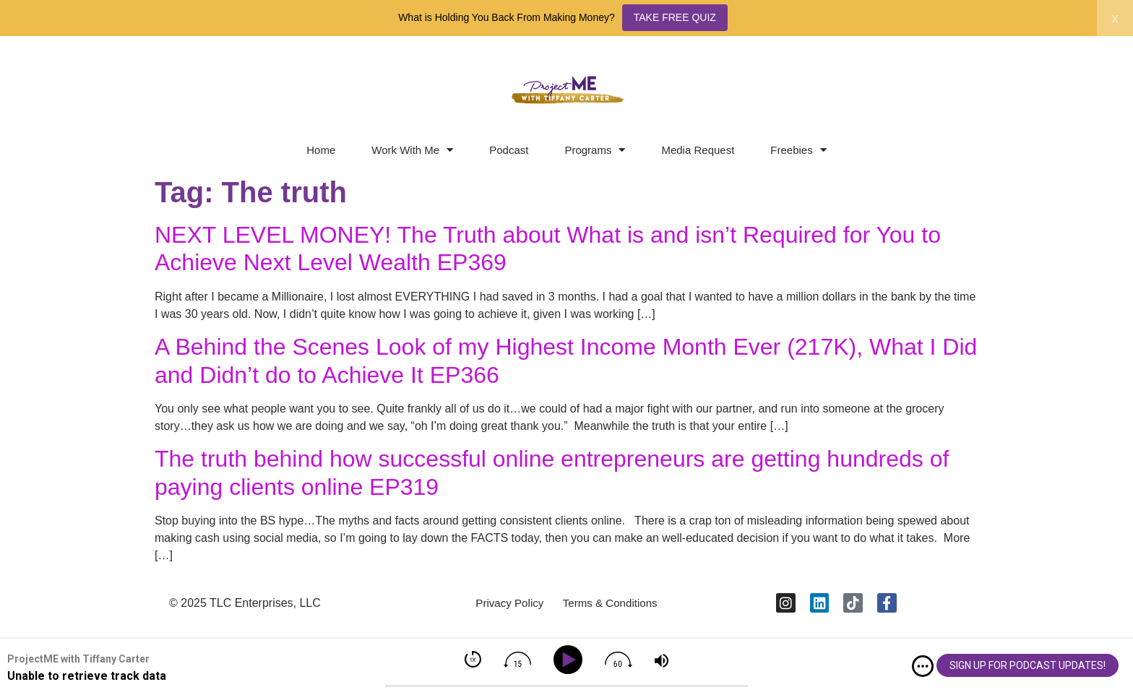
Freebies (798, 150)
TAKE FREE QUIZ (675, 17)
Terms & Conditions (614, 606)
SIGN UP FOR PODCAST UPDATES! (1027, 665)
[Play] (570, 660)
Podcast (508, 150)
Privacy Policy (505, 606)
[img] (923, 666)
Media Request (697, 150)
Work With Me (412, 150)
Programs (594, 150)
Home (320, 150)
